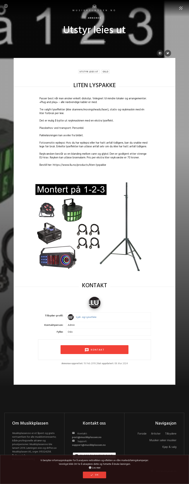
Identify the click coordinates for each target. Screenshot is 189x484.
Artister (156, 434)
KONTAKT (94, 350)
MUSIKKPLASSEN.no (95, 8)
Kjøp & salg (169, 447)
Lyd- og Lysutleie (86, 317)
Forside (142, 434)
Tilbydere (170, 434)
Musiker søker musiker (162, 440)
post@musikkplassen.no (86, 437)
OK (94, 475)
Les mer (95, 468)
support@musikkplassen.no (89, 445)
